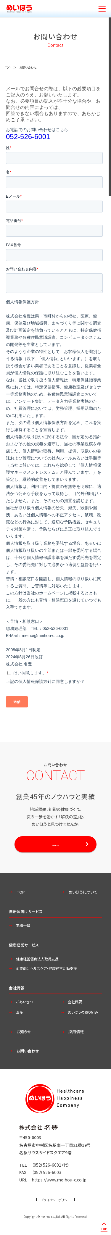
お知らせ (25, 1033)
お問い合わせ (29, 1053)
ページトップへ (103, 1227)
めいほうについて (84, 894)
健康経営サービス (25, 947)
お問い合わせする (55, 845)
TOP (8, 67)
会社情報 (17, 990)
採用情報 (77, 1033)
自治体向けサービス (27, 913)
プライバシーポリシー (55, 1201)
